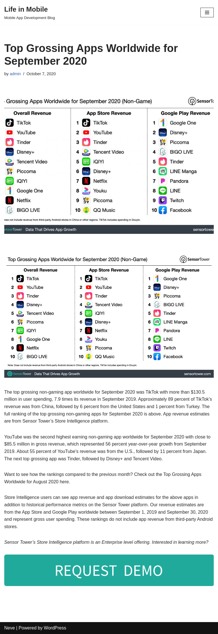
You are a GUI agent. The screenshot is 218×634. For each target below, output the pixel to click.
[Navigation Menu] (207, 12)
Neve (9, 627)
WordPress (55, 627)
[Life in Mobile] (29, 12)
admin (15, 74)
